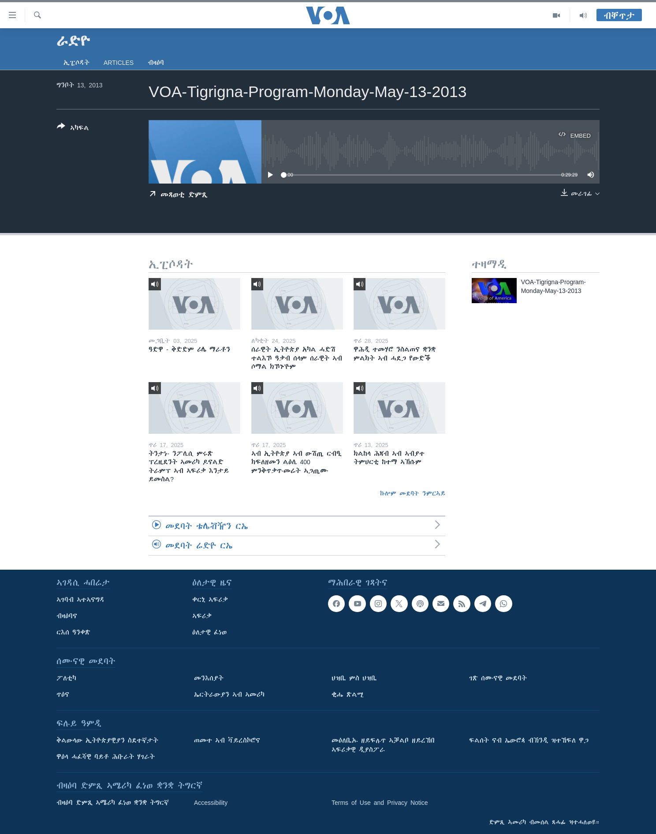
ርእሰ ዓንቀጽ (73, 632)
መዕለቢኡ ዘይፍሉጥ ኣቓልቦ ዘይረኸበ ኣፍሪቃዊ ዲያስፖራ (383, 745)
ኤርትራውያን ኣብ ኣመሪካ (229, 695)
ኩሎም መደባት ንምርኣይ (412, 493)
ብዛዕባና (66, 616)
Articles (119, 63)
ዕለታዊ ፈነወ (209, 632)
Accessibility (210, 803)
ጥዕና (62, 695)
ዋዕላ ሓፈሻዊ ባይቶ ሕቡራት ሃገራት (105, 757)
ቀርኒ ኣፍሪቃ (210, 600)
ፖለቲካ (66, 678)
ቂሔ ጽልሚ (348, 695)
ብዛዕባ (156, 63)
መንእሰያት (209, 678)
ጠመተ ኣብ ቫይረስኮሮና (227, 740)
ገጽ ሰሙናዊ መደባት (498, 678)
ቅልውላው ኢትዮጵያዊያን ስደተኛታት (107, 740)
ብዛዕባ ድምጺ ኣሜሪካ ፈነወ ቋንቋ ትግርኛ (112, 803)
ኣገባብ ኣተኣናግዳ (80, 600)
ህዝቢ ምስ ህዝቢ (354, 678)
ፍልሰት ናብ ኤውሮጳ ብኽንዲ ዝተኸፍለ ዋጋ (529, 740)
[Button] (73, 129)
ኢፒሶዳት (76, 63)
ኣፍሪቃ (202, 616)
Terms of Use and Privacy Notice (380, 803)
